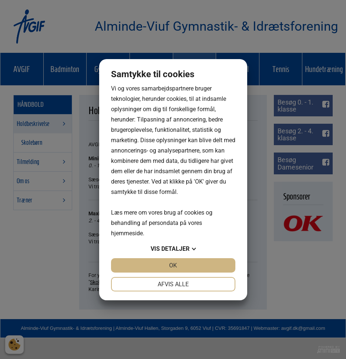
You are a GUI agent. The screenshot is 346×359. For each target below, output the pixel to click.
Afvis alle (173, 284)
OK (173, 265)
